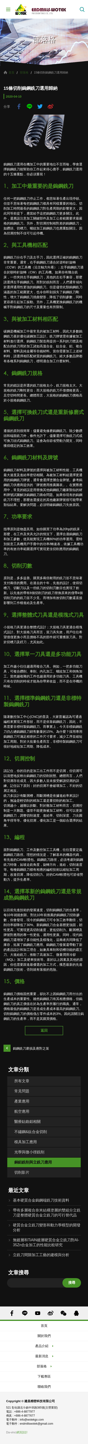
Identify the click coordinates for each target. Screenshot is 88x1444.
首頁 (11, 72)
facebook (19, 106)
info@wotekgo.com (32, 1419)
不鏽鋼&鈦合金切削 (30, 1132)
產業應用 (21, 1101)
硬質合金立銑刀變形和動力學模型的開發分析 (46, 1227)
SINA (51, 1313)
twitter (40, 106)
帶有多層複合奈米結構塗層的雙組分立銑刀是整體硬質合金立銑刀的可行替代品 (46, 1212)
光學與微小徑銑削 (29, 1152)
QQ (76, 1313)
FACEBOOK (12, 1313)
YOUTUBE (38, 1313)
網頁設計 (22, 1432)
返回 (44, 1030)
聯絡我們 (44, 1386)
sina (51, 106)
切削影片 (21, 1172)
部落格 (24, 72)
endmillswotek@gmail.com (36, 1423)
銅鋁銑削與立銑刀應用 (33, 1162)
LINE (29, 106)
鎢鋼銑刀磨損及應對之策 (31, 1048)
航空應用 (21, 1111)
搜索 (82, 9)
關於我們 (44, 1336)
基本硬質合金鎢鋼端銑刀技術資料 (41, 1200)
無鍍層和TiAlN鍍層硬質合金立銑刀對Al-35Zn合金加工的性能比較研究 (46, 1242)
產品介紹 (41, 1346)
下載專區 (44, 1376)
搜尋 (71, 1282)
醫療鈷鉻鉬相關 (27, 1122)
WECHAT (63, 1313)
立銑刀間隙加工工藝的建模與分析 (41, 1255)
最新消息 (41, 1356)
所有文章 (21, 1081)
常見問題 (21, 1091)
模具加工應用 (25, 1142)
